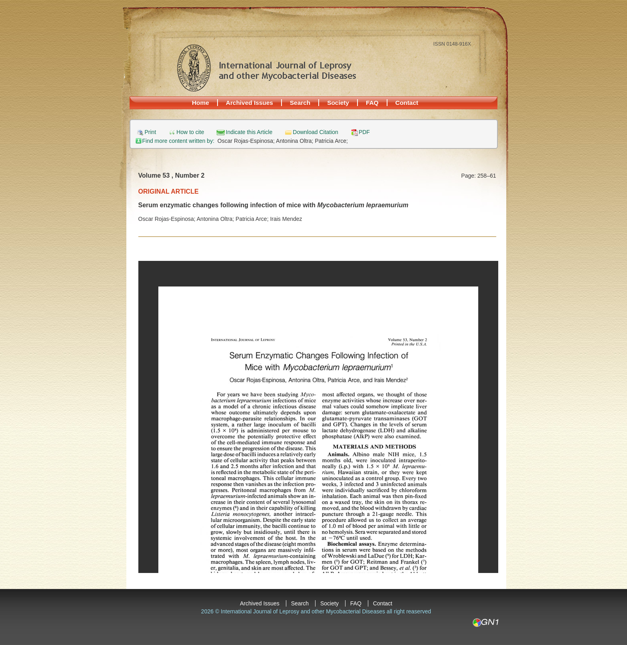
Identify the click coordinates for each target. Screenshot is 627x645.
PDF (364, 132)
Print (150, 132)
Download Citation (315, 132)
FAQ (372, 102)
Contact (406, 102)
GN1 (485, 622)
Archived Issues (249, 102)
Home (200, 102)
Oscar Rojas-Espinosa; (247, 141)
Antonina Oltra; (295, 141)
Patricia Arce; (331, 141)
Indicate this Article (249, 132)
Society (338, 102)
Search (300, 102)
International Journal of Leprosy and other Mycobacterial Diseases (266, 67)
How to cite (190, 132)
